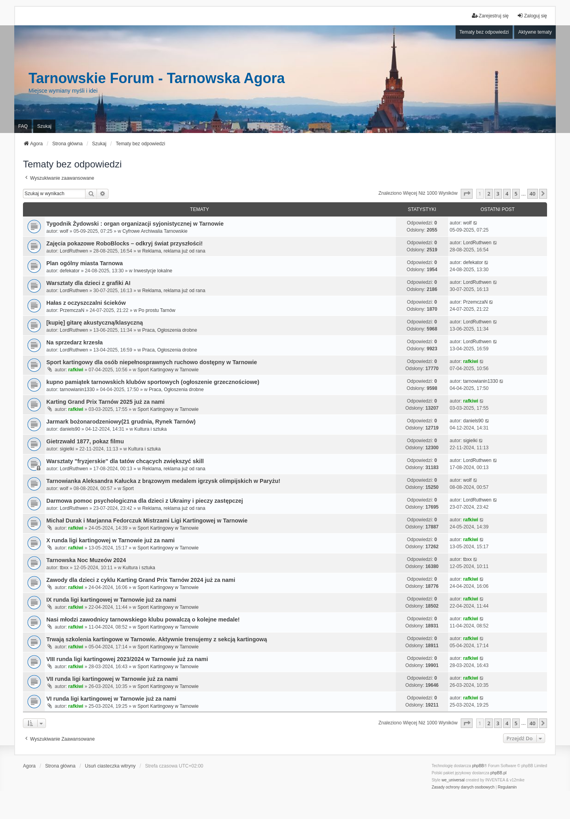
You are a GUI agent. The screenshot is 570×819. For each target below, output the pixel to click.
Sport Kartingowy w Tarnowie (168, 369)
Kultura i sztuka (150, 429)
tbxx (64, 567)
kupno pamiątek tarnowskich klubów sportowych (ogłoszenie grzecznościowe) (152, 382)
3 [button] (497, 193)
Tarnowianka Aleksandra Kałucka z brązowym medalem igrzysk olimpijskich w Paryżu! (163, 481)
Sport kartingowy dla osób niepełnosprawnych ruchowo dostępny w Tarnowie (151, 362)
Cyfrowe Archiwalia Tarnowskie (155, 231)
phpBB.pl (498, 773)
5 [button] (516, 193)
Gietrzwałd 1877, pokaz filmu (85, 441)
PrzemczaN (72, 310)
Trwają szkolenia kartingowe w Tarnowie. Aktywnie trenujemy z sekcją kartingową (156, 639)
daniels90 (70, 429)
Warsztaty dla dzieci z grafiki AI (88, 283)
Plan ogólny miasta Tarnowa (84, 263)
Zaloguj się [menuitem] (532, 16)
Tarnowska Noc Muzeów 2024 (86, 560)
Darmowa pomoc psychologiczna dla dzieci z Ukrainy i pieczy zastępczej (144, 501)
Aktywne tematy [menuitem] (535, 32)
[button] (467, 193)
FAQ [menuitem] (23, 126)
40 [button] (533, 193)
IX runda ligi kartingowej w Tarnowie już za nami (111, 600)
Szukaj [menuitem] (44, 126)
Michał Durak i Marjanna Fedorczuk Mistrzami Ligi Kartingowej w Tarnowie (146, 520)
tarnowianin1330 (77, 389)
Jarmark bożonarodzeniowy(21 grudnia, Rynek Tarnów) (121, 421)
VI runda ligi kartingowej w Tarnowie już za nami (111, 698)
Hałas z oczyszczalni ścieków (86, 303)
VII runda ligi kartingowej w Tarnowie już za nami (112, 679)
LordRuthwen (74, 251)
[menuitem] (462, 787)
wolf (64, 231)
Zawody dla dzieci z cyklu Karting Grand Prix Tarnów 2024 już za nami (140, 580)
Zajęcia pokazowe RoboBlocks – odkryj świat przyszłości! (124, 243)
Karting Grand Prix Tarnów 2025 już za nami (105, 402)
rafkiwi (75, 369)
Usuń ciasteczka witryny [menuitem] (110, 766)
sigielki (67, 449)
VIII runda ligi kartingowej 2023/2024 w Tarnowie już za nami (127, 659)
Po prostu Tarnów (157, 310)
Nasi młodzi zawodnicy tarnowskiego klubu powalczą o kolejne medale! (143, 619)
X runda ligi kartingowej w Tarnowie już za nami (110, 540)
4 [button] (506, 193)
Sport (128, 488)
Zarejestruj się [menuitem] (490, 16)
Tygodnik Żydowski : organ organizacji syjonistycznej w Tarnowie (135, 223)
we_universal (452, 780)
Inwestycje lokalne (153, 271)
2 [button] (488, 193)
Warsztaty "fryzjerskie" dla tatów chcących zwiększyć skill (125, 461)
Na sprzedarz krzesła (74, 342)
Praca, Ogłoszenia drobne (169, 330)
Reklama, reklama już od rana (173, 251)
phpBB (478, 766)
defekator (70, 271)
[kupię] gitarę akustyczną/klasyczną (94, 322)
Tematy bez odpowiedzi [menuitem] (484, 32)
